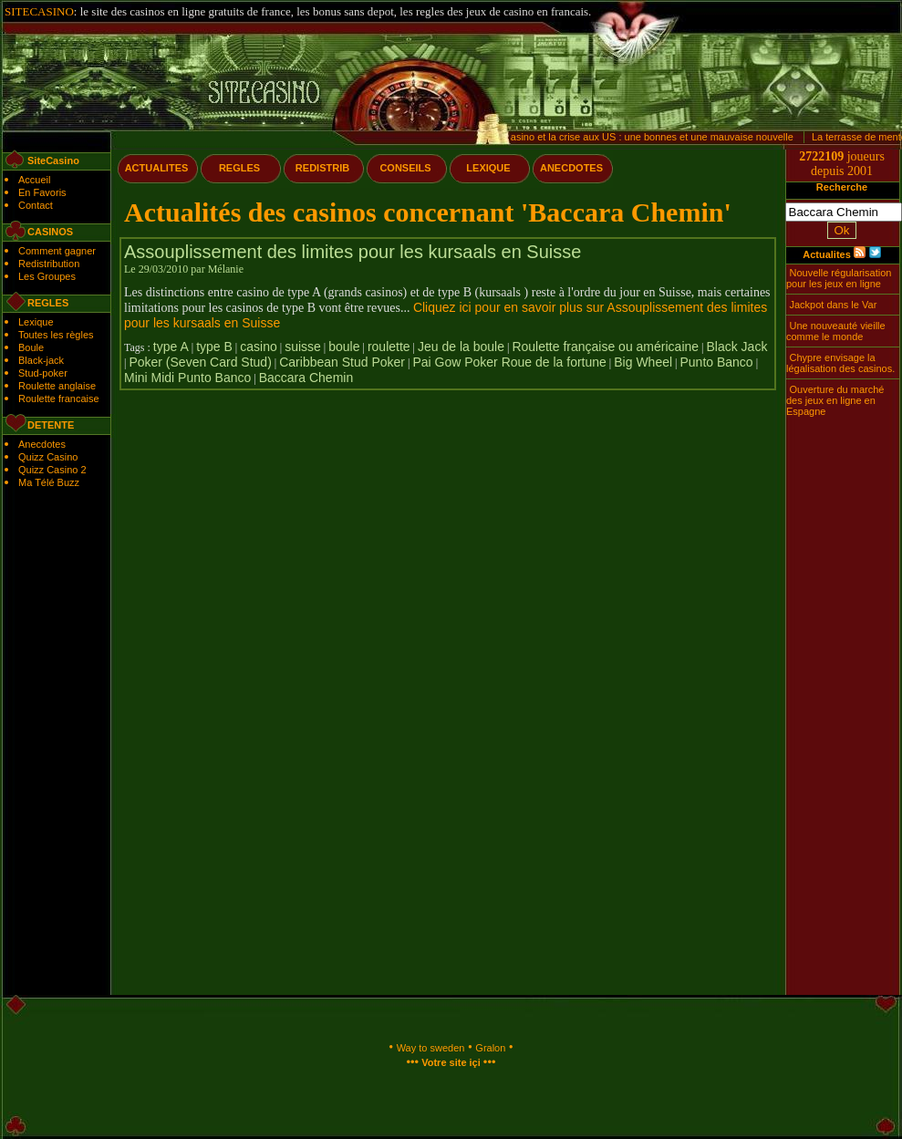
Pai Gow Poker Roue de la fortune (509, 362)
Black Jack (736, 346)
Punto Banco (715, 362)
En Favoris (42, 192)
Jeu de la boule (461, 346)
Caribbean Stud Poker (342, 362)
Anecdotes (42, 444)
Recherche (841, 186)
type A (171, 346)
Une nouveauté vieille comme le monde (836, 331)
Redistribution (48, 263)
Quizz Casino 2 (52, 469)
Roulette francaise (58, 398)
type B (214, 346)
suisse (303, 346)
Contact (35, 205)
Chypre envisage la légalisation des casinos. (840, 363)
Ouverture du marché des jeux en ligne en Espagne (835, 400)
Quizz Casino (48, 456)
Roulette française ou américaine (605, 346)
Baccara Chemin (306, 377)
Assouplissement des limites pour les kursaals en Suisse (352, 252)
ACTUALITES (157, 167)
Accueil (34, 179)
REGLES (239, 167)
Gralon (490, 1047)
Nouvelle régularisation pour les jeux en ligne (838, 278)
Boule (31, 347)
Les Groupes (47, 276)
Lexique (36, 321)
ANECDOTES (571, 167)
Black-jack (41, 360)
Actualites (827, 254)
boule (343, 346)
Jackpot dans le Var (833, 304)
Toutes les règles (56, 334)
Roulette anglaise (57, 385)
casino (258, 346)
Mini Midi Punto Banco (187, 377)
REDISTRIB (322, 167)
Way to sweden (431, 1047)
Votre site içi (451, 1062)
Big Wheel (643, 362)
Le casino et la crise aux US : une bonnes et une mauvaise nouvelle (646, 136)
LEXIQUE (488, 167)
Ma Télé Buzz (48, 482)
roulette (389, 346)
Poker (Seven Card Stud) (200, 362)
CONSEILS (404, 167)
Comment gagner (57, 250)
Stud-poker (42, 373)
